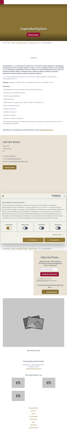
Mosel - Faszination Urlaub (19, 43)
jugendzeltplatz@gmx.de (14, 159)
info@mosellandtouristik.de (33, 368)
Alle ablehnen (33, 240)
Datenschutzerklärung (42, 280)
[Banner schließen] (64, 196)
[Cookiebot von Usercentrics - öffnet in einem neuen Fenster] (53, 196)
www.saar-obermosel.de (46, 130)
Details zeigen (57, 234)
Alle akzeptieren (55, 240)
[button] (2, 2)
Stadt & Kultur (33, 43)
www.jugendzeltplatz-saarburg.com (18, 161)
